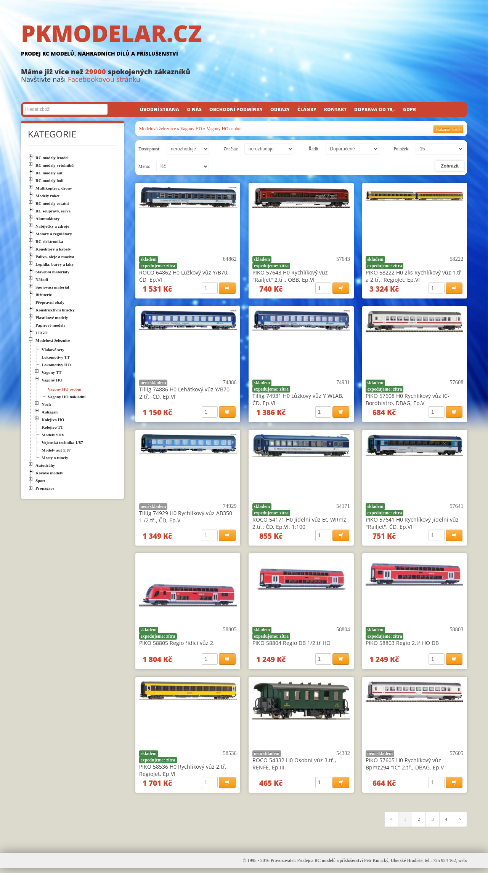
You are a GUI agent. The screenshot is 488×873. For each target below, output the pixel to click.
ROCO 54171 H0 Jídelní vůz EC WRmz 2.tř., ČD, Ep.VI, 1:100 (299, 525)
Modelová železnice (157, 128)
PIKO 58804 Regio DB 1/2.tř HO (291, 646)
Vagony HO (191, 128)
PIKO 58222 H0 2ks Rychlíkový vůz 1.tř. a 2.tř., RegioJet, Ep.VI (414, 276)
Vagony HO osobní (224, 128)
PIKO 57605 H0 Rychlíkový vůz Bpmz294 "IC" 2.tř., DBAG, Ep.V (405, 767)
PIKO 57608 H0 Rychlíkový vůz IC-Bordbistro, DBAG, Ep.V (407, 400)
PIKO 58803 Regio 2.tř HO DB (402, 646)
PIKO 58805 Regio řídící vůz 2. (177, 646)
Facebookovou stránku (104, 79)
